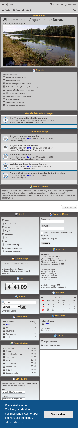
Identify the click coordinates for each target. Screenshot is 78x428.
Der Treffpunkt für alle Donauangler (29, 118)
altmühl (29, 120)
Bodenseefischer (12, 373)
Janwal (8, 351)
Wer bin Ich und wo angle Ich (30, 122)
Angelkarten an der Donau (24, 145)
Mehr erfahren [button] (14, 422)
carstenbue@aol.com (14, 354)
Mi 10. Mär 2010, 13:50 (44, 120)
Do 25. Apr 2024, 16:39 (43, 139)
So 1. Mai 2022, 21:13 (42, 166)
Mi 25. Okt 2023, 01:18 (43, 148)
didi (7, 328)
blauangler (10, 331)
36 (35, 337)
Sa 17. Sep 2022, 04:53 (43, 157)
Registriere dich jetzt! (49, 239)
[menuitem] (9, 5)
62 (35, 330)
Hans (28, 139)
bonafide (9, 370)
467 (35, 324)
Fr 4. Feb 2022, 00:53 (42, 175)
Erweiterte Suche (9, 311)
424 (35, 327)
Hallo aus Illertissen (20, 154)
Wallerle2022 (11, 367)
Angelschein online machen (25, 136)
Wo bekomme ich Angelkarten (30, 150)
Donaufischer (11, 364)
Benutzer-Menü (58, 214)
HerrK (8, 337)
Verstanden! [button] (58, 414)
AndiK (8, 360)
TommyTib (10, 357)
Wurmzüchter (11, 334)
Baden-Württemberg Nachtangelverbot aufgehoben (37, 173)
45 (35, 333)
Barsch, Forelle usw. (26, 168)
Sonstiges (21, 141)
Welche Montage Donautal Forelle (28, 164)
